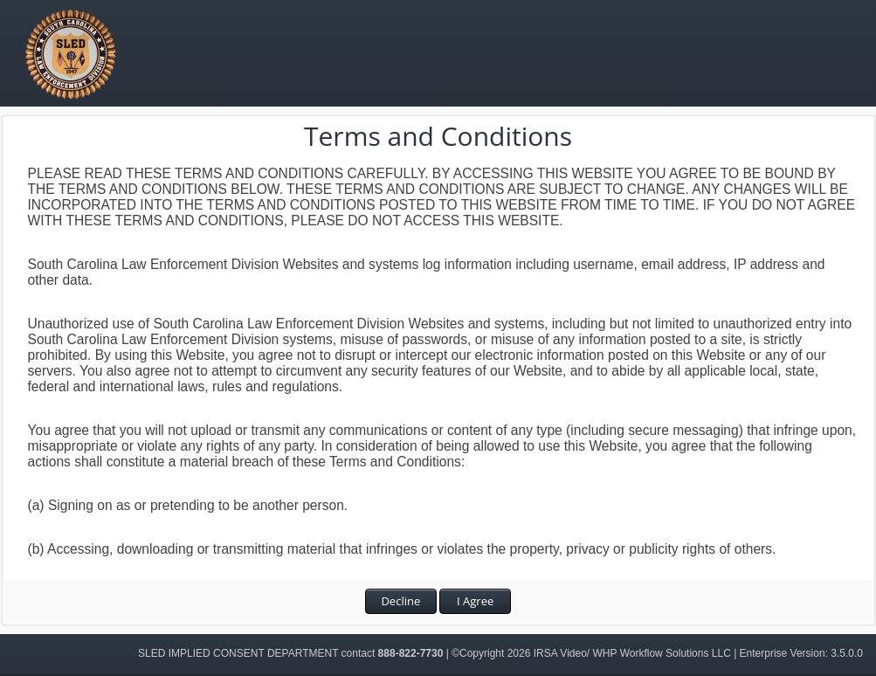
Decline (400, 601)
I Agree (475, 601)
